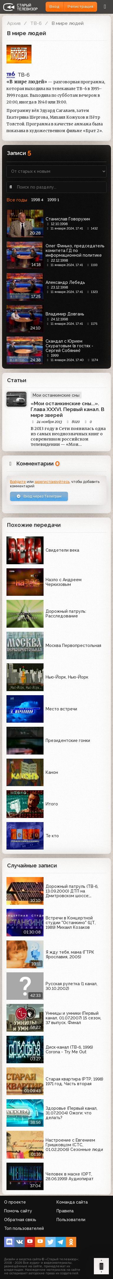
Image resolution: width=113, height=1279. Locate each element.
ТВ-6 (36, 23)
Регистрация (80, 6)
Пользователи (70, 1219)
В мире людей (67, 23)
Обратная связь (20, 1219)
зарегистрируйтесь (51, 481)
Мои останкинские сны (56, 395)
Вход (54, 6)
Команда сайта (72, 1202)
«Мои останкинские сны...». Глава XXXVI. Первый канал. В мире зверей (67, 409)
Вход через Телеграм (39, 496)
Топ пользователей (24, 1228)
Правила (65, 1211)
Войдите (18, 481)
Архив (14, 23)
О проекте (15, 1202)
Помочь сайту (18, 1211)
